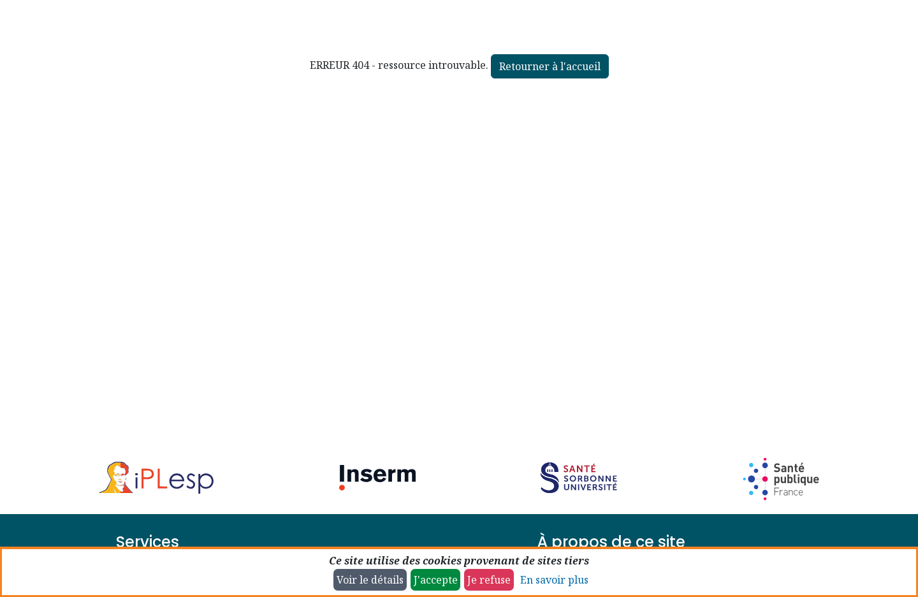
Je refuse (489, 580)
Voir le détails (370, 580)
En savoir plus (554, 580)
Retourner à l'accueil (550, 66)
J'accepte (436, 580)
